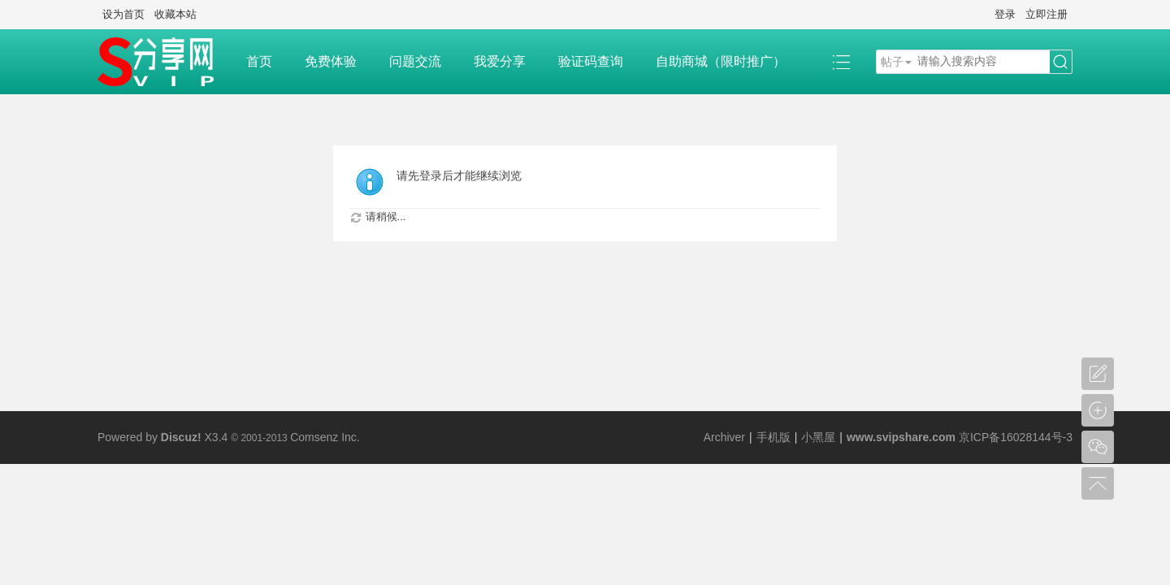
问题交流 (415, 61)
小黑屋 (818, 437)
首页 (259, 61)
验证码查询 (590, 61)
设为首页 (123, 14)
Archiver (724, 437)
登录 (1005, 14)
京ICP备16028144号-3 (1015, 437)
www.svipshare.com (901, 437)
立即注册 (1046, 14)
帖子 (892, 61)
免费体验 (331, 61)
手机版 (773, 437)
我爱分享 (500, 61)
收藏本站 (175, 14)
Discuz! (181, 437)
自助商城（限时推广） (721, 61)
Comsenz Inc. (325, 437)
